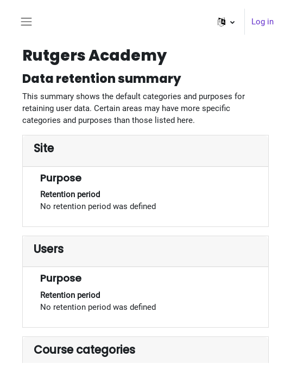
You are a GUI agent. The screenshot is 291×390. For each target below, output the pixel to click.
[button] (226, 21)
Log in (262, 22)
